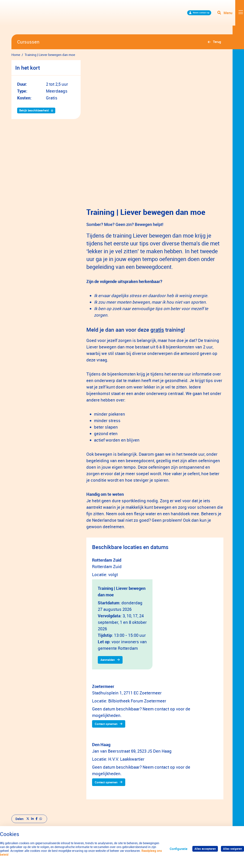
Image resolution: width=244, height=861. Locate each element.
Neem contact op (190, 17)
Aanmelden (109, 614)
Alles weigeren (231, 848)
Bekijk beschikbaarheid (36, 110)
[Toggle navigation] (229, 17)
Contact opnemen (108, 679)
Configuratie (174, 848)
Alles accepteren (202, 848)
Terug (217, 42)
